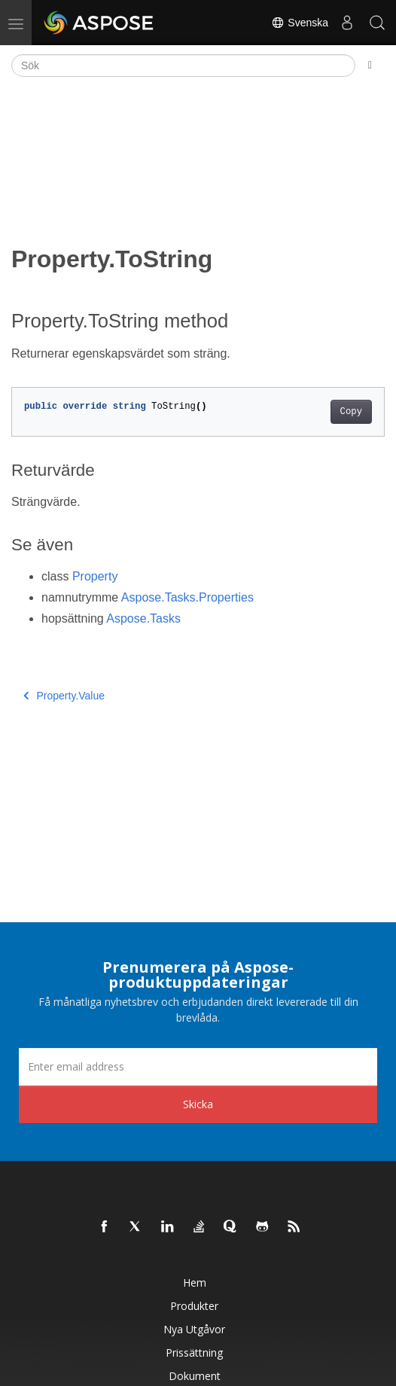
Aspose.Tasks (143, 618)
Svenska (299, 22)
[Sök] (183, 65)
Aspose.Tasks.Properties (187, 597)
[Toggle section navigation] (370, 65)
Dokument (195, 1376)
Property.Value (64, 696)
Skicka (198, 1104)
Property (94, 576)
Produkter (194, 1306)
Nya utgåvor (194, 1329)
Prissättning (194, 1352)
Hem (194, 1282)
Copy (351, 412)
